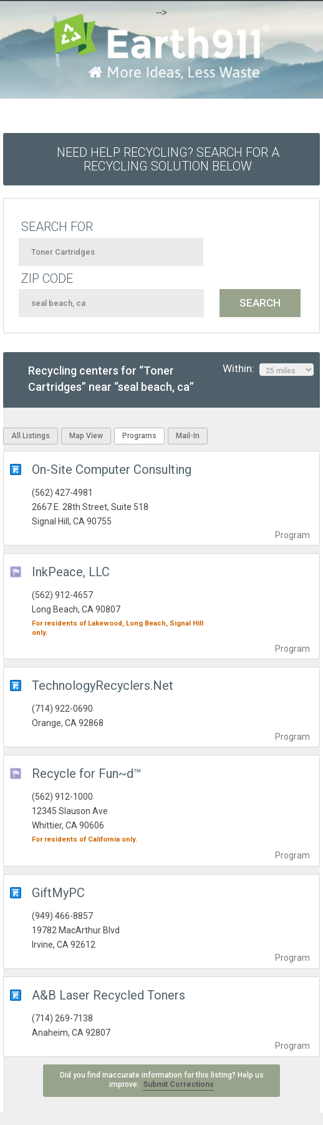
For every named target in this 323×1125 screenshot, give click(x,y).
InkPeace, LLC (71, 571)
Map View (86, 435)
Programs (139, 435)
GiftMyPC (58, 892)
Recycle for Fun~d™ (87, 773)
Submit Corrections (178, 1084)
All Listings (30, 435)
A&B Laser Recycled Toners (108, 995)
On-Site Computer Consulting (111, 469)
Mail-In (188, 435)
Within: (268, 369)
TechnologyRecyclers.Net (102, 685)
